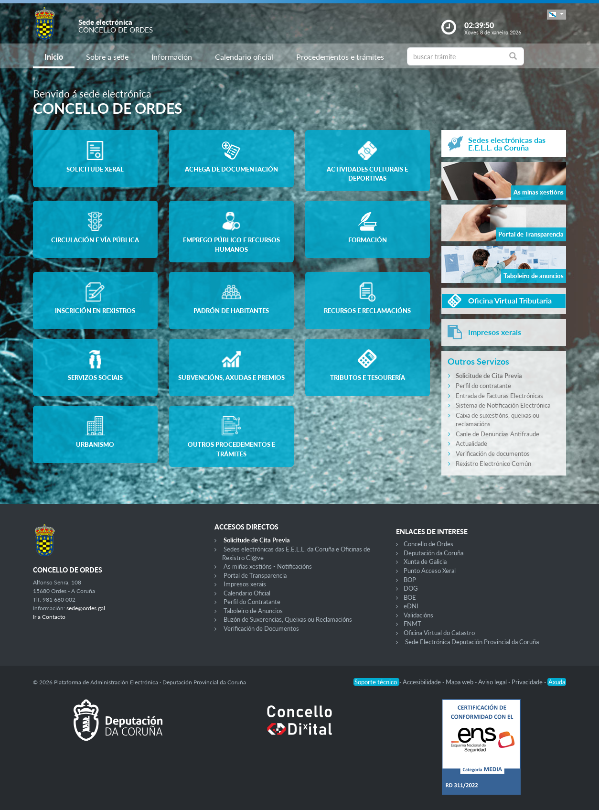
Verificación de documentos (493, 453)
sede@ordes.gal (85, 608)
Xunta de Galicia (425, 561)
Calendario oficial (244, 56)
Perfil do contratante (483, 385)
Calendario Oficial (247, 593)
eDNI (411, 606)
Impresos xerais (245, 584)
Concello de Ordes (428, 544)
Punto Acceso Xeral (430, 570)
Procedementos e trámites (340, 56)
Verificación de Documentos (261, 628)
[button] (556, 15)
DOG (411, 588)
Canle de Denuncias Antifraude (497, 434)
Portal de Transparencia (255, 575)
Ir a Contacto (49, 616)
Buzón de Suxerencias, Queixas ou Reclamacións (288, 619)
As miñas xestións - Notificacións (268, 566)
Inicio (53, 56)
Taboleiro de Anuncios (253, 611)
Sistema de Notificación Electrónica (503, 405)
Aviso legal (493, 682)
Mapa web (460, 682)
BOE (410, 597)
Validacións (418, 615)
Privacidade (528, 682)
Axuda (556, 682)
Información (171, 56)
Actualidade (471, 443)
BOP (410, 579)
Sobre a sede (107, 56)
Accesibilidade (422, 682)
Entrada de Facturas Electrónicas (499, 396)
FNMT (412, 623)
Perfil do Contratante (252, 601)
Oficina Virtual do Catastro (439, 633)
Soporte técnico (376, 682)
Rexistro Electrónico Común (493, 463)
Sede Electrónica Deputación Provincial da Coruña (472, 642)
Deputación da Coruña (433, 553)
